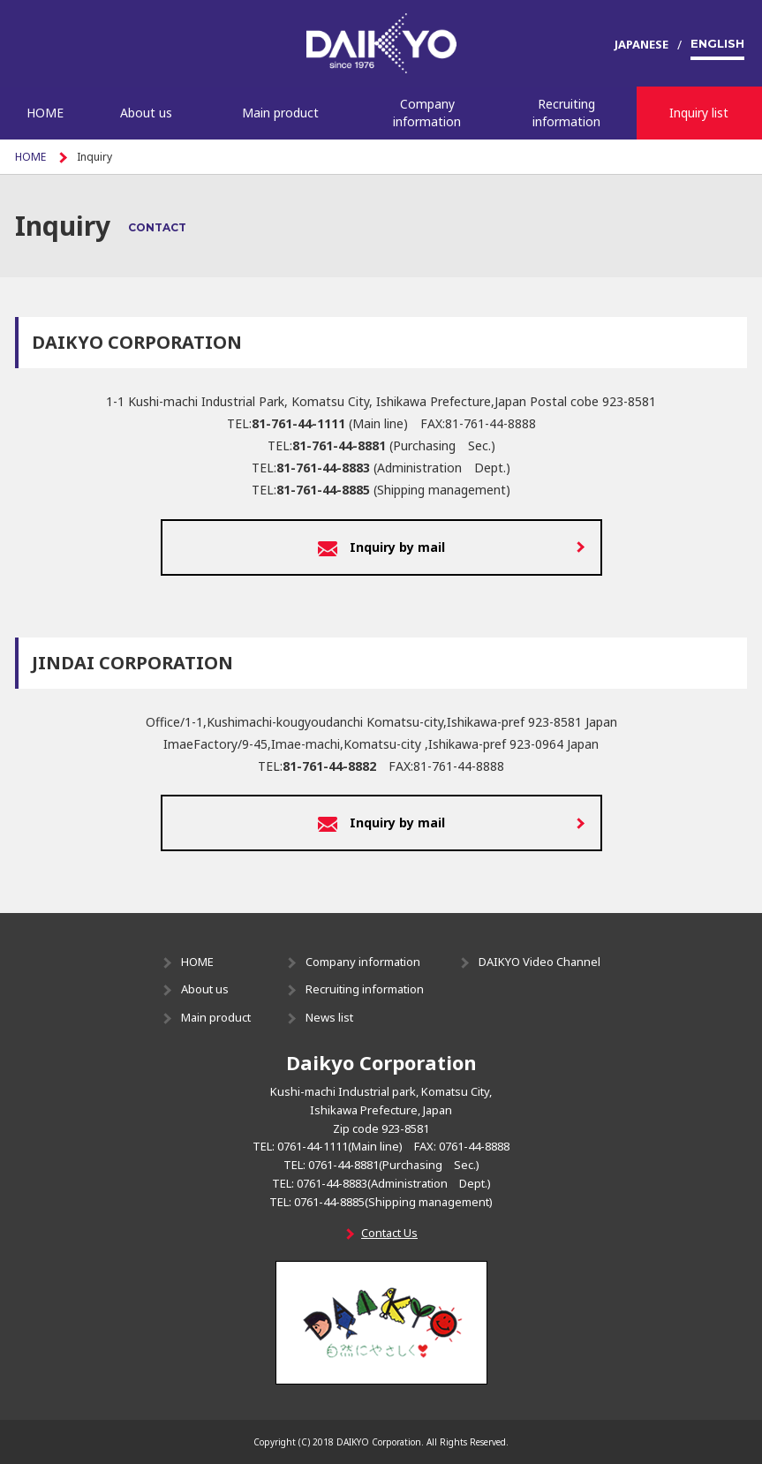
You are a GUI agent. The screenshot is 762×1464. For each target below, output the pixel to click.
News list (329, 1017)
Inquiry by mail (381, 548)
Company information (427, 112)
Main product (280, 112)
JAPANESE (641, 44)
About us (146, 112)
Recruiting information (566, 112)
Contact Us (389, 1233)
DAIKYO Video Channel (539, 962)
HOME (45, 112)
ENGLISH (717, 43)
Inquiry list (698, 112)
